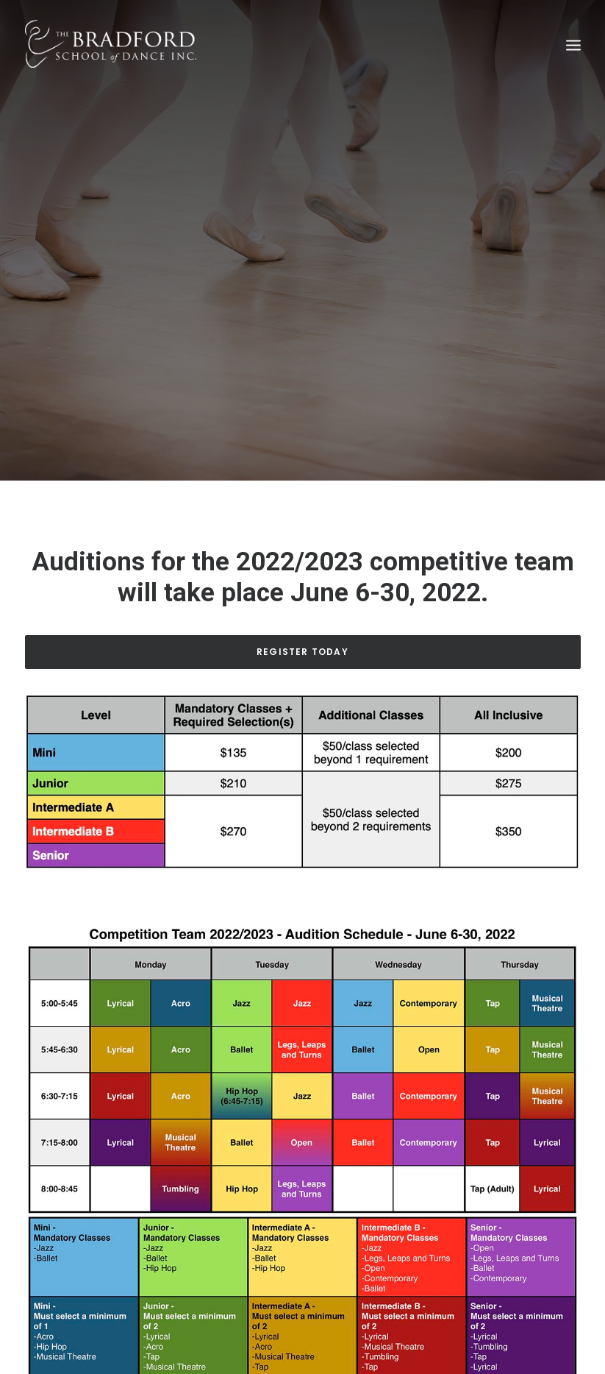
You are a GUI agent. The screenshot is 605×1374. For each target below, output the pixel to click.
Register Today (302, 640)
